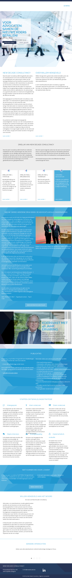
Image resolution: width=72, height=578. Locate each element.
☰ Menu (67, 6)
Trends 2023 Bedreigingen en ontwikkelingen (49, 373)
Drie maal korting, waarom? (44, 362)
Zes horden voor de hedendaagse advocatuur (50, 366)
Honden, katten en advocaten (45, 367)
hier (15, 364)
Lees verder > (7, 136)
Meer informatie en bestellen (36, 305)
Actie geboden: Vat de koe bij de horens (48, 389)
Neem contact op (36, 487)
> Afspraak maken (9, 42)
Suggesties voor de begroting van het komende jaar (51, 375)
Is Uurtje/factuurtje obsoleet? (45, 371)
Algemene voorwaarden (44, 576)
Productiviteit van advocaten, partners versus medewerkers (54, 369)
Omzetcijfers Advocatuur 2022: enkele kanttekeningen (52, 364)
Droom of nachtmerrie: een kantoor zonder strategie (52, 376)
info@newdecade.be (29, 569)
